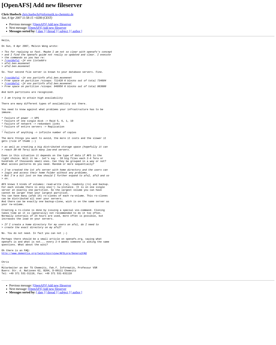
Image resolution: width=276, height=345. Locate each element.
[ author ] (76, 31)
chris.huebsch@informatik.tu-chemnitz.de (47, 14)
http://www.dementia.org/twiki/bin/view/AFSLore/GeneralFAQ (44, 296)
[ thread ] (51, 31)
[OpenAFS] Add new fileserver (52, 24)
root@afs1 (12, 65)
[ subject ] (64, 31)
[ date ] (40, 31)
